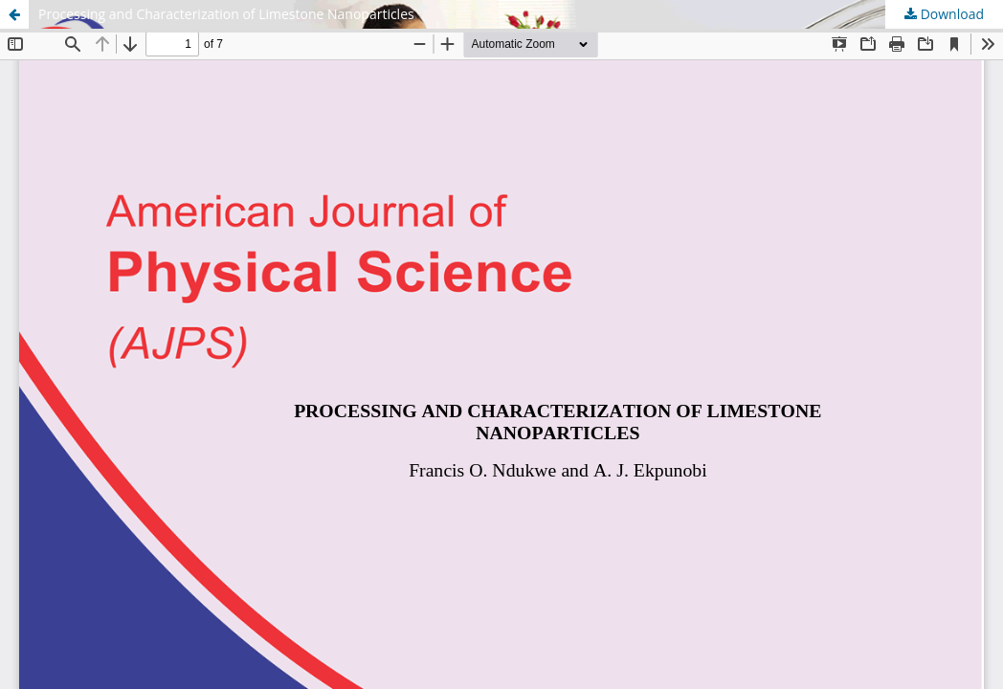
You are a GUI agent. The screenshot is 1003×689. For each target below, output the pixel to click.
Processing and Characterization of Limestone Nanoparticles (226, 14)
